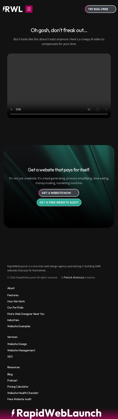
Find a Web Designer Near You (25, 314)
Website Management (21, 350)
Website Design (17, 344)
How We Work (16, 301)
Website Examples (18, 326)
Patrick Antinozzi (74, 277)
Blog (10, 374)
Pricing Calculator (17, 386)
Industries (13, 320)
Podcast (12, 380)
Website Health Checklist (22, 393)
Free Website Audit (19, 399)
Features (12, 295)
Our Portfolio (15, 307)
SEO (10, 356)
